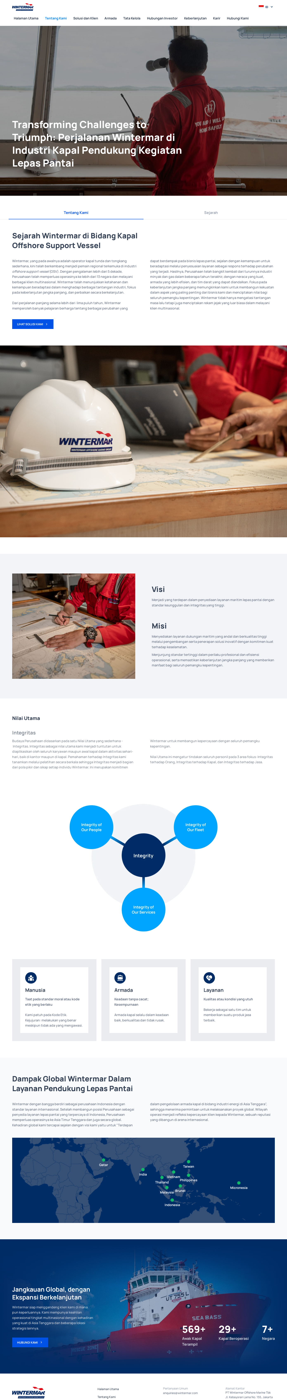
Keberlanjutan (195, 18)
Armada (110, 18)
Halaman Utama (26, 18)
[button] (266, 7)
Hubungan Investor (162, 18)
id (266, 7)
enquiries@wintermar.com (180, 1393)
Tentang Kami (56, 18)
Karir (216, 18)
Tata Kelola (131, 18)
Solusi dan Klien (85, 18)
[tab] (76, 212)
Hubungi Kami (238, 18)
